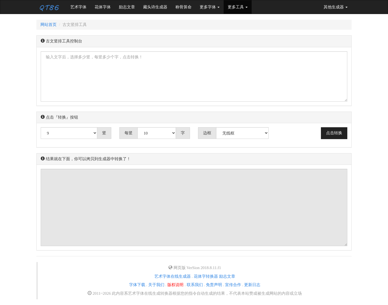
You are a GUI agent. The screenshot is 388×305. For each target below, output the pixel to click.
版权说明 (175, 285)
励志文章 (127, 7)
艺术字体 (80, 6)
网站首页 (48, 24)
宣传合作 (233, 285)
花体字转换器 (206, 276)
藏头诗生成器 (155, 7)
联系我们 (195, 285)
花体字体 (103, 7)
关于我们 (156, 285)
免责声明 (214, 285)
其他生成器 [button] (336, 7)
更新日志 (252, 285)
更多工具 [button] (238, 7)
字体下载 (137, 285)
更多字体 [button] (210, 7)
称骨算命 (183, 7)
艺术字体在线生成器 (172, 276)
